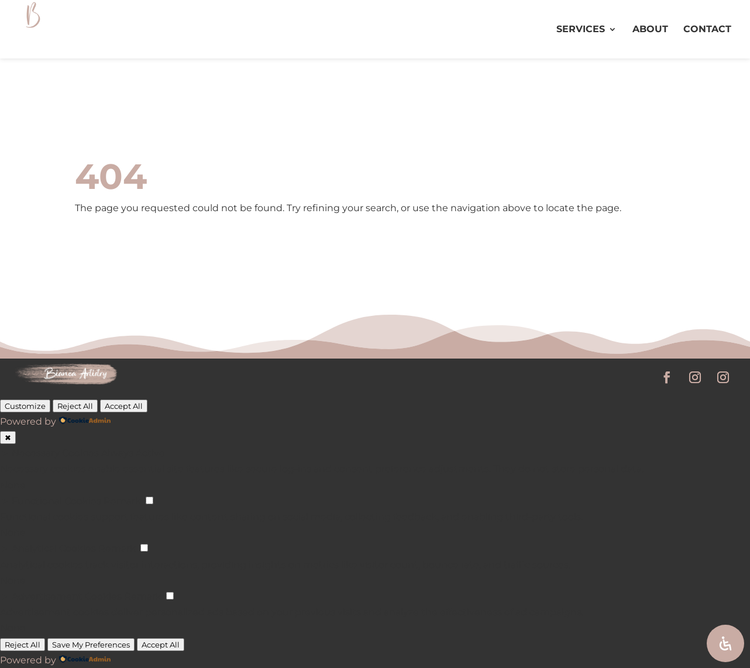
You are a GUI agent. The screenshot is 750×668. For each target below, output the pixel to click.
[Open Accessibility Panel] (725, 643)
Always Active (133, 453)
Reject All (75, 406)
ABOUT (650, 30)
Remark (122, 501)
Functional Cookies (56, 501)
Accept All (124, 406)
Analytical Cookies (54, 548)
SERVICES (580, 30)
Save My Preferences (91, 644)
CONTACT (707, 30)
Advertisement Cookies (67, 596)
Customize (25, 406)
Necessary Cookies (55, 453)
